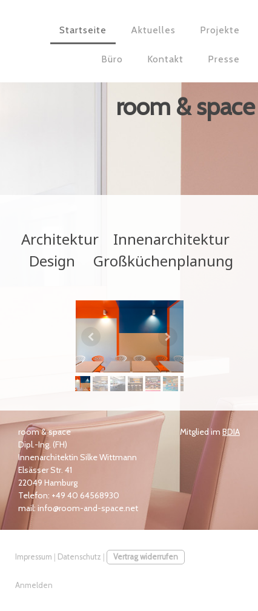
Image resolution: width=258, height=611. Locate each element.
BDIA (231, 431)
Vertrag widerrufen (145, 556)
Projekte (220, 30)
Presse (224, 59)
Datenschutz (79, 556)
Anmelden (34, 585)
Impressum (33, 556)
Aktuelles (153, 30)
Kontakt (165, 59)
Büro (112, 59)
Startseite (83, 30)
